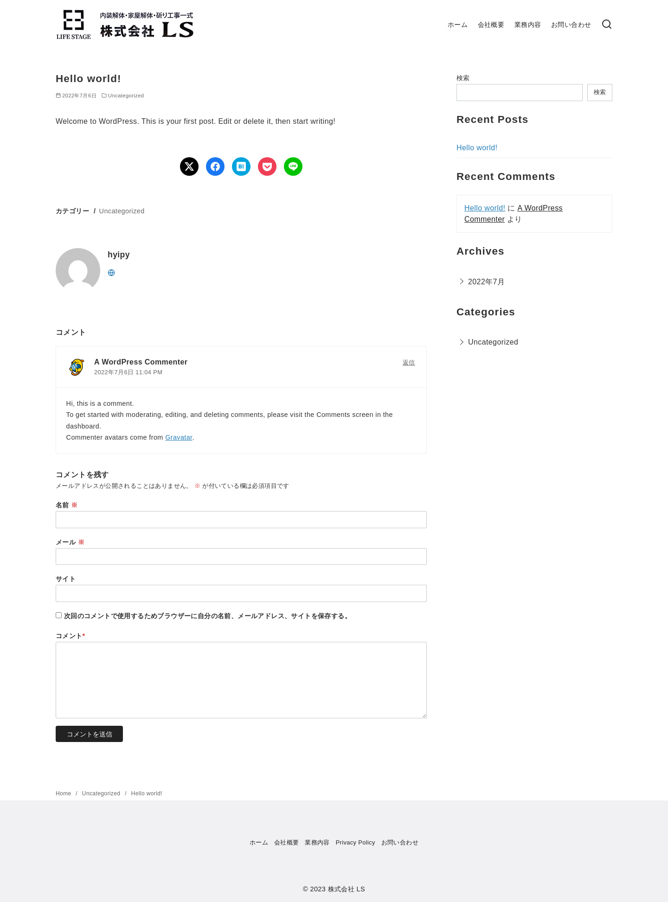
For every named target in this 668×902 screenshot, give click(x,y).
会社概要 (491, 24)
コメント (70, 636)
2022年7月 (486, 282)
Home (64, 793)
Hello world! (476, 148)
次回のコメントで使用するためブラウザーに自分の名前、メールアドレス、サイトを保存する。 (207, 616)
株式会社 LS (346, 889)
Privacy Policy (355, 842)
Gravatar (178, 437)
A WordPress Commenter (140, 362)
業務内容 (527, 24)
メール (70, 542)
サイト (66, 578)
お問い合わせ (571, 24)
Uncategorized (126, 95)
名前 (67, 505)
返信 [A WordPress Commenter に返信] (409, 362)
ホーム (458, 24)
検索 (463, 78)
